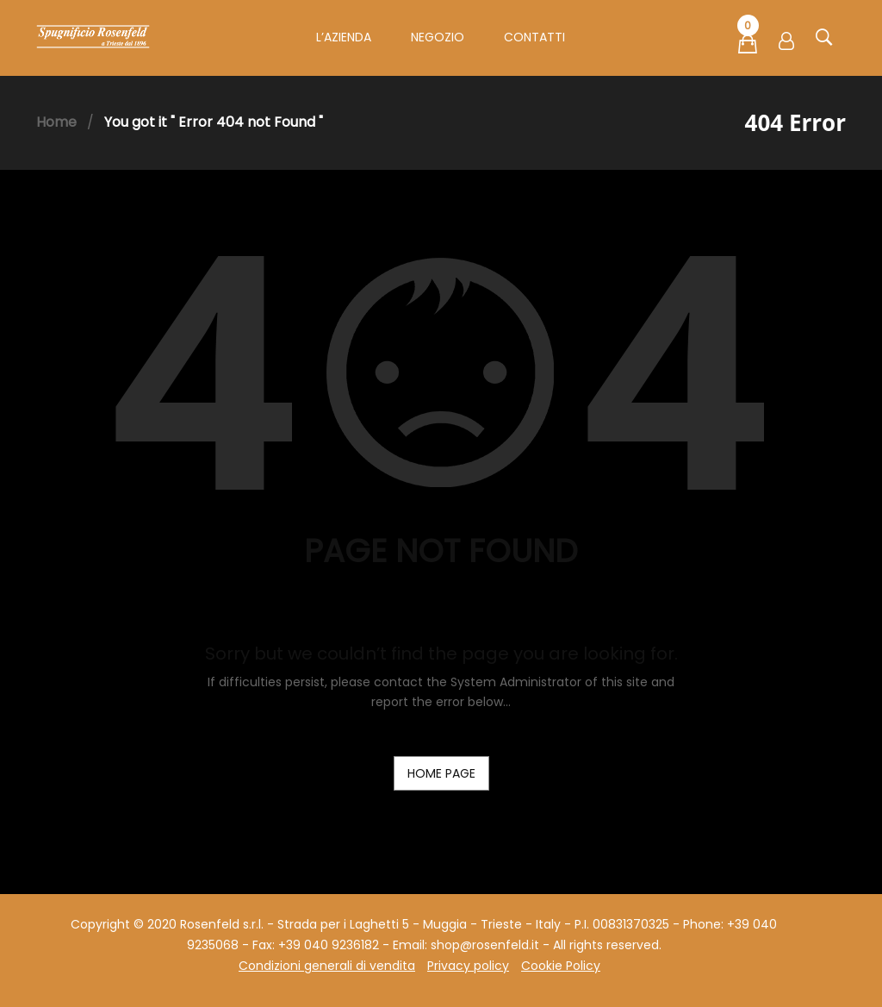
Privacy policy (468, 965)
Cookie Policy (560, 965)
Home (56, 122)
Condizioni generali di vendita (327, 965)
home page (441, 773)
